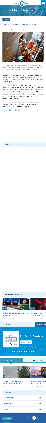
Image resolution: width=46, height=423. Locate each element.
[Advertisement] (23, 128)
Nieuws (6, 19)
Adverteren (7, 418)
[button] (12, 351)
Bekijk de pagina (26, 342)
